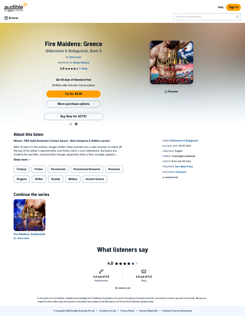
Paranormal (58, 169)
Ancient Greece (95, 179)
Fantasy (21, 169)
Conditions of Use (108, 311)
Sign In (233, 7)
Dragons (22, 179)
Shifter (39, 179)
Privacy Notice (128, 311)
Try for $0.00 (73, 94)
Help (220, 7)
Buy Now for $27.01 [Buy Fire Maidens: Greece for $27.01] (73, 116)
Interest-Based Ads (148, 311)
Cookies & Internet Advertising (177, 311)
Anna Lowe (23, 238)
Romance (114, 169)
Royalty (55, 179)
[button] (70, 124)
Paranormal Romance (87, 169)
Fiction (39, 169)
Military (72, 179)
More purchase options (73, 104)
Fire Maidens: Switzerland (29, 234)
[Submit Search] (238, 16)
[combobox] (207, 16)
